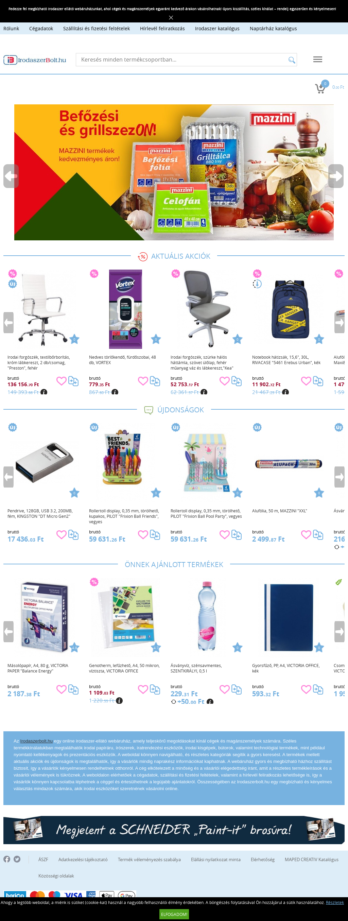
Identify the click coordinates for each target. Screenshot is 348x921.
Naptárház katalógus (273, 28)
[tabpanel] (174, 172)
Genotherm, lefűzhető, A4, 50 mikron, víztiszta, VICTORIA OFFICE (124, 668)
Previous (11, 176)
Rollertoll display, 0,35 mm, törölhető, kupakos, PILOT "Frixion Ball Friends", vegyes (124, 516)
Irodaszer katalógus (217, 28)
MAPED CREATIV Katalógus (311, 859)
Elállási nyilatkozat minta (216, 859)
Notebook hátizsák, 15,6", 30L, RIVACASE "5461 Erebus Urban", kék (286, 359)
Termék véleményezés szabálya (149, 859)
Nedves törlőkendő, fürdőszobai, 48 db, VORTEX (122, 359)
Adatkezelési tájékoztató (83, 859)
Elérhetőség (263, 859)
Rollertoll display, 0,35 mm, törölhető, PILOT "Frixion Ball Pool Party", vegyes (206, 513)
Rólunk (11, 28)
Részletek (335, 902)
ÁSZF (43, 859)
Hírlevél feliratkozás (162, 28)
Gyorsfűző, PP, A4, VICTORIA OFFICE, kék (286, 668)
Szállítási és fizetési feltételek (96, 28)
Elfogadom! (174, 914)
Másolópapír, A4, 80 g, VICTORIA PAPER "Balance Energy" (37, 668)
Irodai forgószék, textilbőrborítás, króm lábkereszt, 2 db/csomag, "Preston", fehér (38, 362)
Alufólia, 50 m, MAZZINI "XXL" (279, 510)
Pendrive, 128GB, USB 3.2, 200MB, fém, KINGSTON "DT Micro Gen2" (40, 513)
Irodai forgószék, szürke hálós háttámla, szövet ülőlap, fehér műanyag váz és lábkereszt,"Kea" (202, 362)
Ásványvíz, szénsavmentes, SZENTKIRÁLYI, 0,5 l (196, 668)
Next (336, 176)
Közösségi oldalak (56, 876)
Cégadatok (41, 28)
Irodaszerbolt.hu (36, 741)
